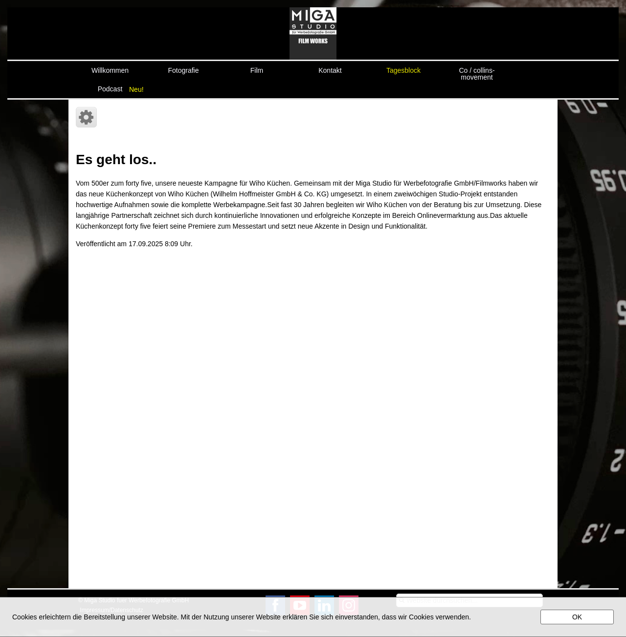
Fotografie (183, 70)
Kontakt (329, 70)
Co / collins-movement (476, 73)
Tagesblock (403, 70)
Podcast (110, 89)
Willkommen (110, 70)
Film (256, 70)
